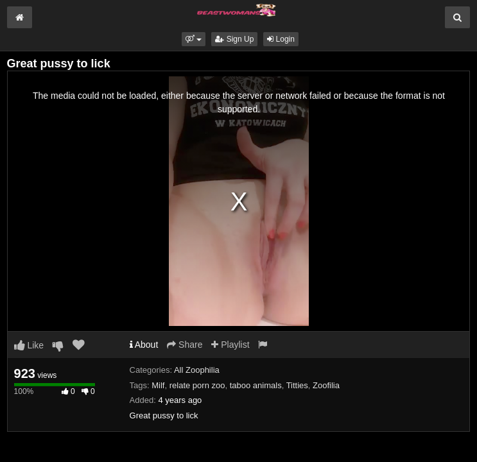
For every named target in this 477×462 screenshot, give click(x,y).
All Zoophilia (197, 370)
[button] (193, 39)
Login (281, 39)
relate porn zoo (197, 385)
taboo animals (256, 385)
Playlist (230, 344)
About (144, 344)
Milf (158, 385)
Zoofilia (326, 385)
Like (29, 345)
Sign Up (234, 39)
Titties (297, 385)
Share (184, 344)
